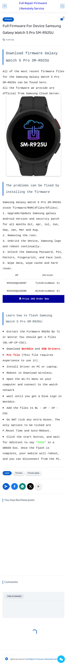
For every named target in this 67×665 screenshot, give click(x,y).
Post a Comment (14, 596)
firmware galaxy (33, 473)
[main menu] (5, 6)
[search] (62, 6)
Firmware (8, 19)
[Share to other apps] (38, 486)
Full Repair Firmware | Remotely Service (33, 6)
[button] (14, 486)
